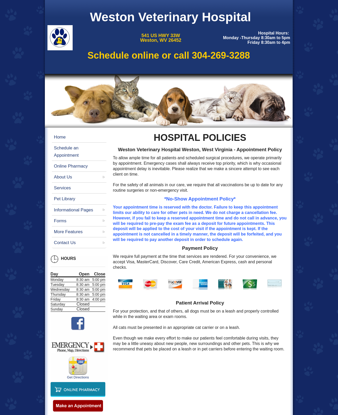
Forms (60, 220)
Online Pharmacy (71, 166)
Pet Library (64, 198)
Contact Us (65, 242)
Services (62, 187)
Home (60, 137)
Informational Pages (73, 210)
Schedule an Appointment (66, 151)
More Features (68, 231)
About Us (63, 177)
